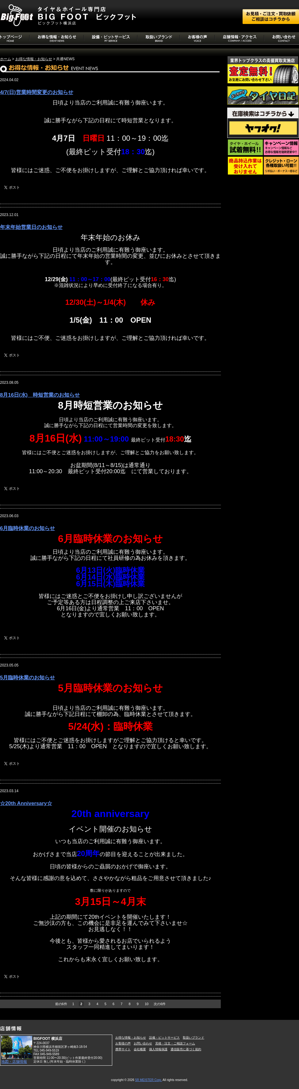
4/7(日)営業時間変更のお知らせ (36, 92)
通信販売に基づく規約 (186, 1049)
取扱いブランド (193, 1037)
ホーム (5, 59)
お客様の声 (123, 1043)
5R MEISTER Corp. (148, 1080)
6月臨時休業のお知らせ (27, 528)
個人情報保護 (158, 1049)
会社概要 (140, 1049)
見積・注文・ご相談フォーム (175, 1043)
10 (146, 1004)
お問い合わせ (143, 1043)
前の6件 (61, 1004)
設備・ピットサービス (164, 1037)
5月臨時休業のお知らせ (27, 678)
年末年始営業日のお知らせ (31, 227)
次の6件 (160, 1004)
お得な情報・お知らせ (33, 59)
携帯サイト (123, 1049)
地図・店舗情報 (14, 1062)
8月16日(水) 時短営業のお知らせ (40, 395)
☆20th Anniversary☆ (26, 803)
